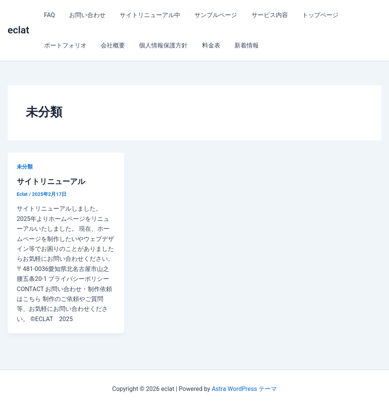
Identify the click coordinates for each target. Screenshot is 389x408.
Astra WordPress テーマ (244, 388)
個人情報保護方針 (158, 45)
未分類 (25, 167)
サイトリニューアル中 (145, 15)
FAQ (48, 15)
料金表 (204, 45)
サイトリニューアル (51, 181)
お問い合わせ (84, 15)
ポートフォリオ (64, 45)
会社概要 (110, 45)
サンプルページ (209, 15)
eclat (18, 30)
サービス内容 (260, 15)
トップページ (309, 15)
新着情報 (237, 45)
